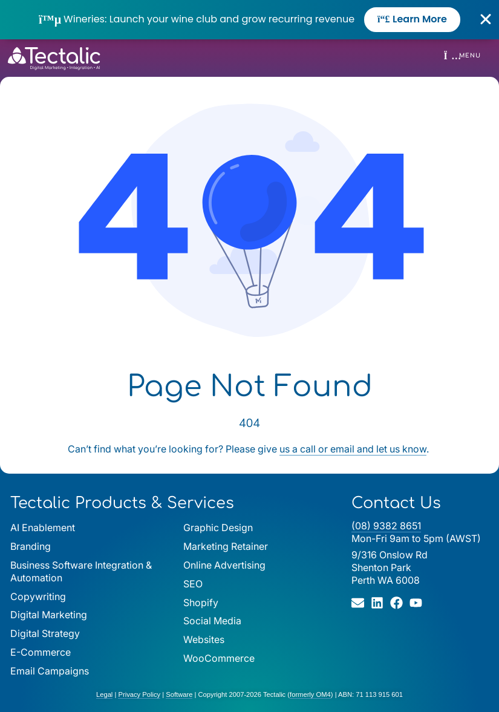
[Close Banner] (486, 19)
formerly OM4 (310, 694)
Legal (104, 694)
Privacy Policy (139, 694)
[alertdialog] (249, 19)
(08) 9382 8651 (386, 526)
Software (179, 694)
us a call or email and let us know (352, 449)
